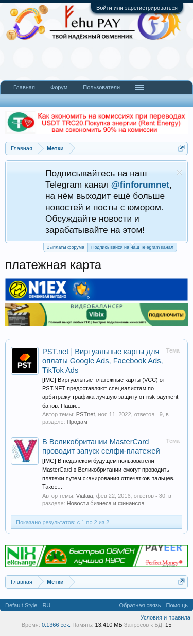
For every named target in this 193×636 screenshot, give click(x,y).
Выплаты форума (65, 247)
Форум (58, 87)
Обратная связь (140, 605)
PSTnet (85, 414)
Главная (24, 87)
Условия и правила (165, 617)
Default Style (21, 605)
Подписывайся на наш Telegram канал (132, 246)
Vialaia (84, 496)
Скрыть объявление (179, 172)
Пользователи (101, 87)
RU (46, 605)
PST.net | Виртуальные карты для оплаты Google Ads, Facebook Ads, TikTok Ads (102, 360)
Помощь (177, 605)
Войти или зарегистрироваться (137, 8)
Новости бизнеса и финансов (105, 503)
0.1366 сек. (56, 625)
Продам (77, 422)
